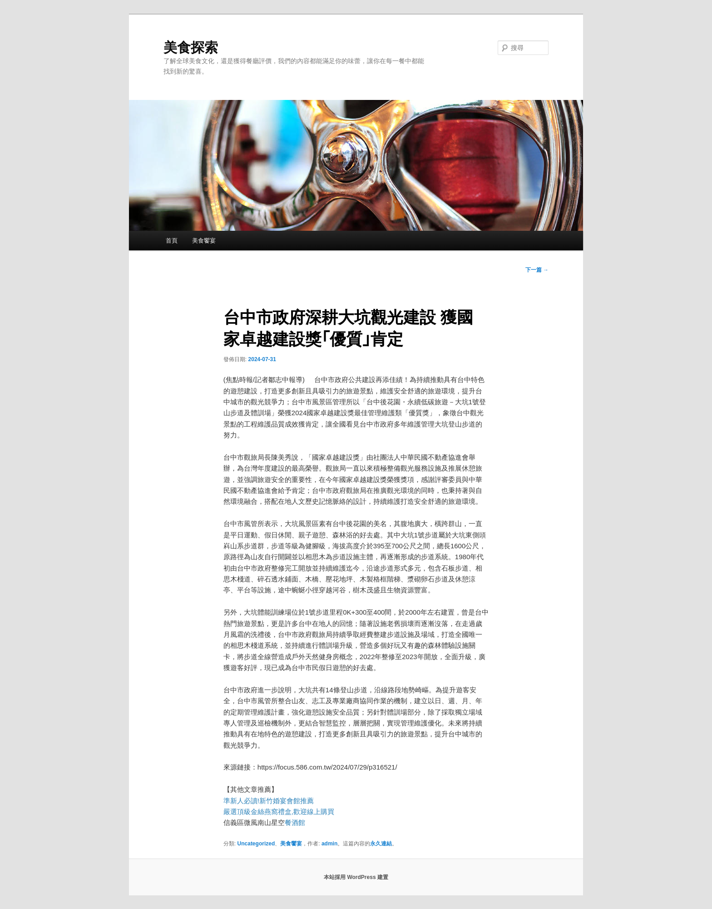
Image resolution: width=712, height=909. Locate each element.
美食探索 (190, 47)
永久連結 (381, 843)
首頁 (172, 240)
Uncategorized (256, 843)
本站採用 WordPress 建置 (356, 877)
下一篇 (537, 270)
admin (329, 843)
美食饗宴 (204, 240)
